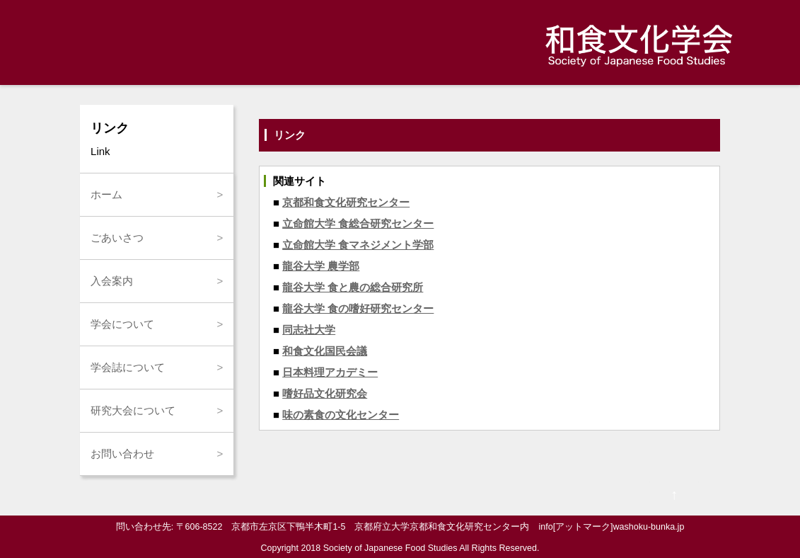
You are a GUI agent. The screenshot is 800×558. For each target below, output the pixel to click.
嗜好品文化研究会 (324, 393)
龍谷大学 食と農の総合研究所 (352, 287)
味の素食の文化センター (340, 415)
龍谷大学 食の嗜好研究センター (358, 308)
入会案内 (112, 281)
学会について (122, 324)
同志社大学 (308, 330)
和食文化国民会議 (324, 351)
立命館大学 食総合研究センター (358, 223)
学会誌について (128, 367)
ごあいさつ (117, 238)
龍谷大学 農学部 (320, 266)
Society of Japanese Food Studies (390, 548)
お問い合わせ (122, 454)
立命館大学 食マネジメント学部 (358, 245)
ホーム (106, 194)
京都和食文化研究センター (346, 202)
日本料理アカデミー (330, 372)
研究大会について (133, 410)
